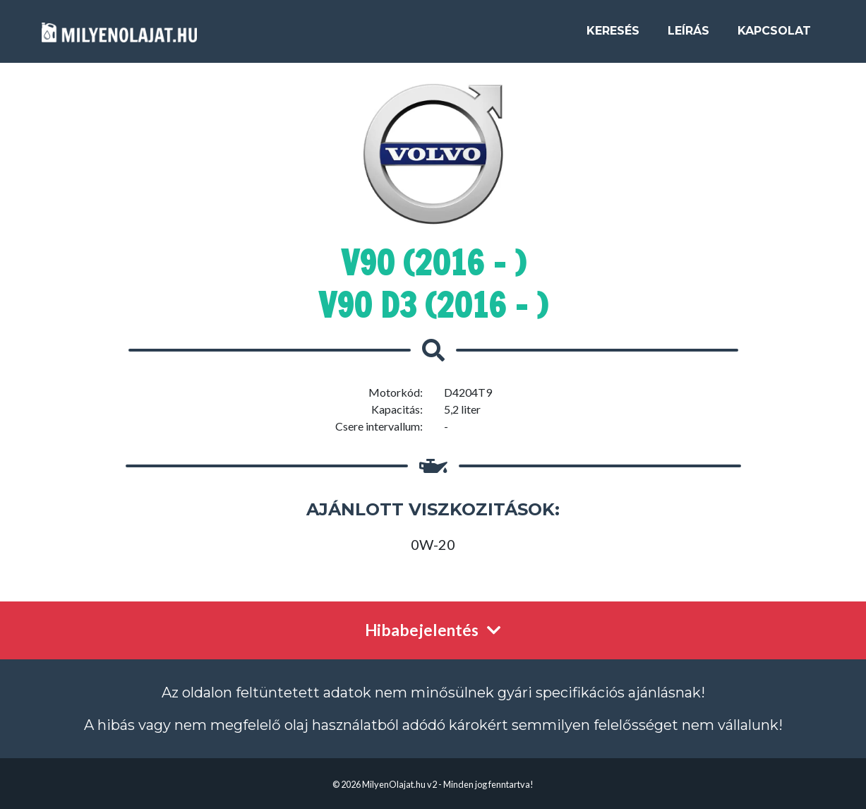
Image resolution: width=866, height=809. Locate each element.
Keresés (613, 36)
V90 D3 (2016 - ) (433, 305)
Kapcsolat (774, 36)
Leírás (688, 36)
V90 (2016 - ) (433, 263)
